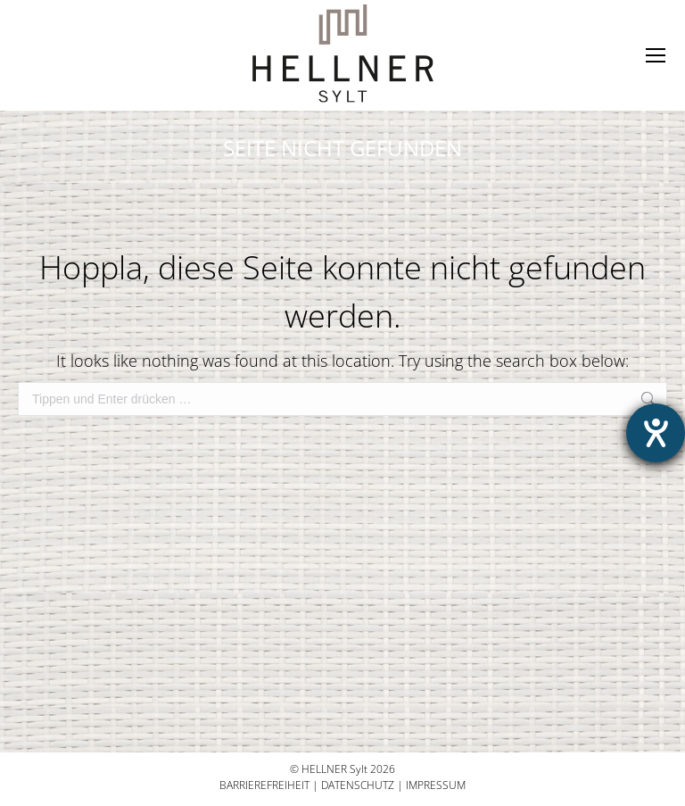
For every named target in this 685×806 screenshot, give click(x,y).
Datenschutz (357, 785)
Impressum (436, 785)
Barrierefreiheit (264, 785)
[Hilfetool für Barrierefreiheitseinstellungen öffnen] (655, 432)
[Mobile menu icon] (655, 55)
